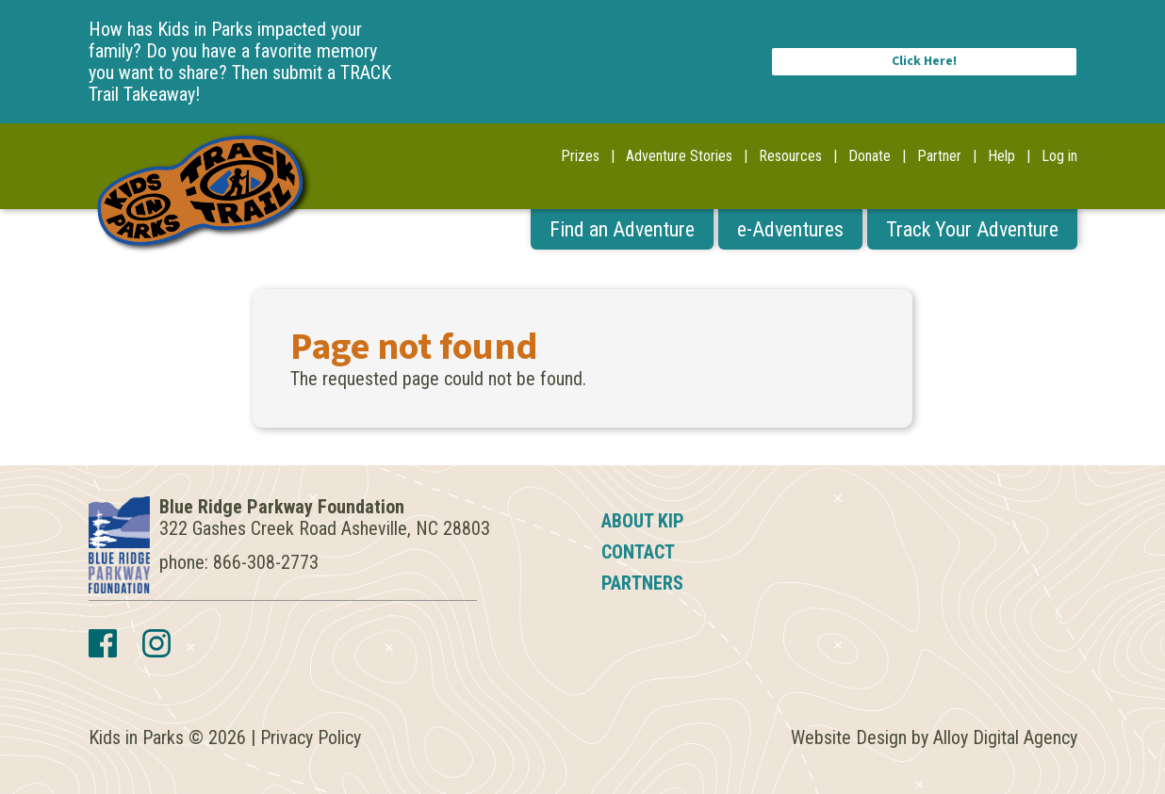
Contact (638, 552)
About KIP (642, 521)
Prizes (580, 156)
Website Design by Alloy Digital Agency (934, 737)
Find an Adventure (622, 229)
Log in (1059, 156)
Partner (939, 156)
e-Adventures (790, 229)
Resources (790, 156)
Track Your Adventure (972, 229)
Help (1001, 156)
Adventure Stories (679, 156)
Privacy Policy (310, 737)
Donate (869, 156)
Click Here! (924, 61)
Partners (642, 583)
